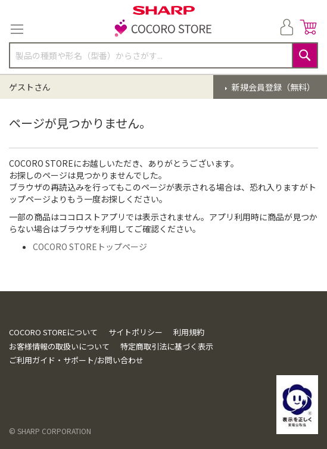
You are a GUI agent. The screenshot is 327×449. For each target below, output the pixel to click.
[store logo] (163, 29)
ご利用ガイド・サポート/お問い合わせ (76, 360)
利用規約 (188, 332)
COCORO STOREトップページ (90, 246)
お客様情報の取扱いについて (59, 346)
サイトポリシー (135, 332)
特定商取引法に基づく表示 (166, 346)
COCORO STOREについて (53, 332)
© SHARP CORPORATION (50, 431)
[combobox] (163, 55)
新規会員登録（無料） (272, 87)
